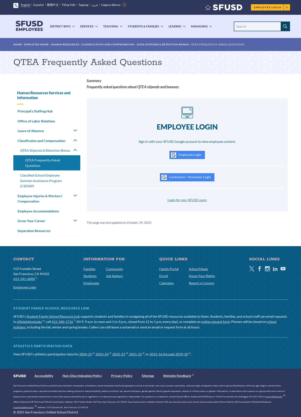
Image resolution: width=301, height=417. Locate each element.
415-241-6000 (25, 278)
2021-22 (136, 354)
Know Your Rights (202, 276)
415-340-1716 (64, 322)
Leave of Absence (31, 131)
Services (87, 26)
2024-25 (87, 354)
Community (114, 269)
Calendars (166, 283)
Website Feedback (178, 376)
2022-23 (120, 354)
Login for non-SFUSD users (187, 200)
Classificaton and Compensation (108, 44)
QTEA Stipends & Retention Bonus (163, 44)
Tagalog (83, 5)
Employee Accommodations (38, 211)
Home (17, 44)
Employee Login (271, 7)
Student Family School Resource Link (53, 316)
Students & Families (143, 26)
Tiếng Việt (68, 5)
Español (38, 5)
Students (90, 276)
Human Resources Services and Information (43, 95)
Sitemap (148, 376)
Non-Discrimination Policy (82, 376)
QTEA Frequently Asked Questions (42, 162)
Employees (91, 283)
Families (89, 269)
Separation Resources (34, 231)
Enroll (163, 276)
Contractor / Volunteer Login (186, 177)
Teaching (110, 26)
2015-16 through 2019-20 (170, 354)
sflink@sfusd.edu (31, 322)
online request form (215, 322)
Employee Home (36, 44)
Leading (175, 26)
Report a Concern (201, 283)
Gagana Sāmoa (110, 5)
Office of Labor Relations (36, 121)
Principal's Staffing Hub (35, 111)
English (25, 5)
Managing (199, 26)
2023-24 (103, 354)
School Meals (198, 269)
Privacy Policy (122, 376)
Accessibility (43, 376)
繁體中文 (53, 5)
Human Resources (65, 44)
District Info (60, 26)
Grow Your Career (31, 221)
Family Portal (169, 269)
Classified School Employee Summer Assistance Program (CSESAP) (41, 180)
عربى (94, 5)
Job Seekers (114, 276)
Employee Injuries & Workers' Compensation (40, 198)
